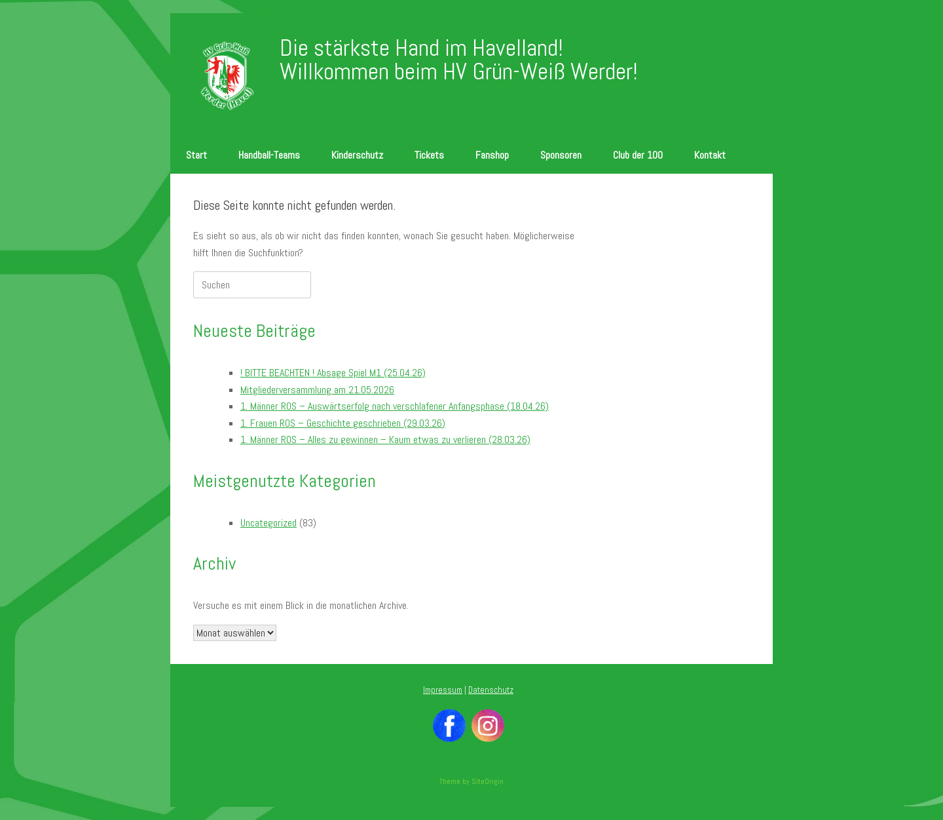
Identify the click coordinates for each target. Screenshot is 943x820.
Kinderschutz (357, 155)
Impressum (442, 689)
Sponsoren (561, 155)
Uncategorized (268, 523)
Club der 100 (638, 155)
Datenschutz (490, 689)
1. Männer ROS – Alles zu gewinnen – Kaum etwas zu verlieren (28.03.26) (385, 439)
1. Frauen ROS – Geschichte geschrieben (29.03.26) (342, 423)
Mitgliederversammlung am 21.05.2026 (317, 390)
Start (196, 155)
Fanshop (492, 155)
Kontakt (710, 155)
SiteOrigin (488, 781)
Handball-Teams (269, 155)
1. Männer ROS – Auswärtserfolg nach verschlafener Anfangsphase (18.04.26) (394, 406)
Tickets (429, 155)
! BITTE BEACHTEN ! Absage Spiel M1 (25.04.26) (333, 373)
